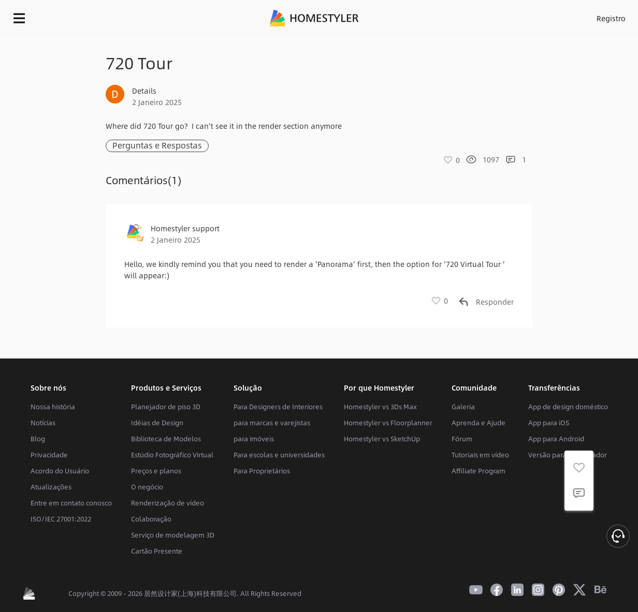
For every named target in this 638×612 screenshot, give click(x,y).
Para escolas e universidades (279, 455)
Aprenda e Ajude (478, 422)
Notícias (43, 422)
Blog (38, 439)
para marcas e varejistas (272, 422)
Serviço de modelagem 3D (172, 535)
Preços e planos (156, 471)
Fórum (462, 439)
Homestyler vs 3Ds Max (380, 406)
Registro (611, 18)
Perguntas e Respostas (157, 146)
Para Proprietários (262, 471)
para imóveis (254, 439)
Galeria (463, 406)
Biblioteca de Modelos (166, 439)
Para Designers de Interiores (278, 406)
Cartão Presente (156, 551)
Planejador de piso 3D (165, 406)
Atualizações (51, 487)
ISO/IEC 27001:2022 (61, 519)
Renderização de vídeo (167, 503)
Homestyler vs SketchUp (382, 439)
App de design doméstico (568, 406)
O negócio (147, 487)
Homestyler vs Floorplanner (388, 422)
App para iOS (548, 422)
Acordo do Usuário (60, 471)
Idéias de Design (157, 422)
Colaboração (151, 519)
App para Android (556, 439)
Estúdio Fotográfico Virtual (172, 455)
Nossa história (53, 406)
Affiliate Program (478, 471)
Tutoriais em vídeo (480, 455)
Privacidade (49, 455)
